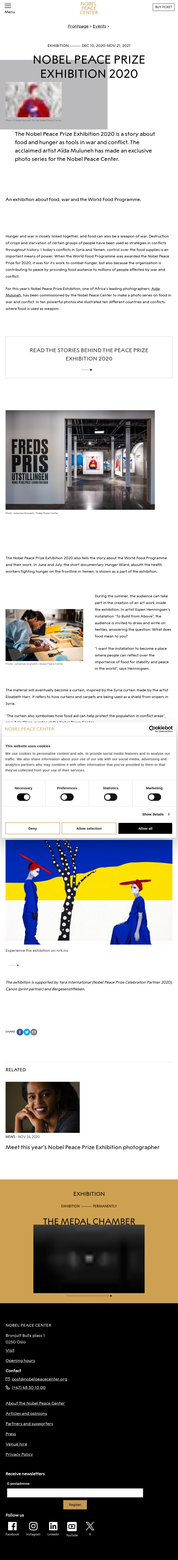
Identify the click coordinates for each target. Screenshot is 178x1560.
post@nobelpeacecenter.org (36, 1379)
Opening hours (20, 1360)
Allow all (145, 828)
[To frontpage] (89, 8)
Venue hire (16, 1444)
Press (11, 1433)
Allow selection (89, 828)
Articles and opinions (26, 1413)
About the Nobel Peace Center (35, 1403)
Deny (32, 828)
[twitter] (26, 1032)
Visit (10, 1350)
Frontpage (78, 26)
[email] (33, 1032)
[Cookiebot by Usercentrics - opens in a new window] (152, 729)
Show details (153, 814)
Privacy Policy (19, 1454)
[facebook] (19, 1032)
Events (97, 26)
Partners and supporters (29, 1423)
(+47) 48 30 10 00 (26, 1387)
